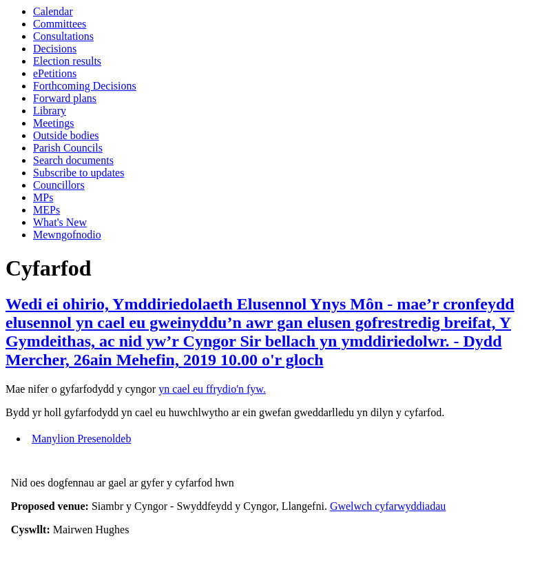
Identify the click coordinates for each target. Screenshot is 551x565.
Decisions (54, 48)
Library (49, 110)
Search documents (73, 160)
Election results (67, 61)
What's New (60, 222)
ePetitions (54, 73)
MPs (43, 197)
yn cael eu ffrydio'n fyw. (212, 389)
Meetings (53, 123)
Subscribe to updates (78, 172)
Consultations (63, 36)
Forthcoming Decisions (84, 86)
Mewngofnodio (67, 234)
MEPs (46, 210)
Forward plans (64, 98)
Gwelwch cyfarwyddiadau (388, 506)
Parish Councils (68, 148)
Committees (59, 24)
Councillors (59, 185)
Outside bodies (66, 135)
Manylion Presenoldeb (81, 438)
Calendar (53, 11)
